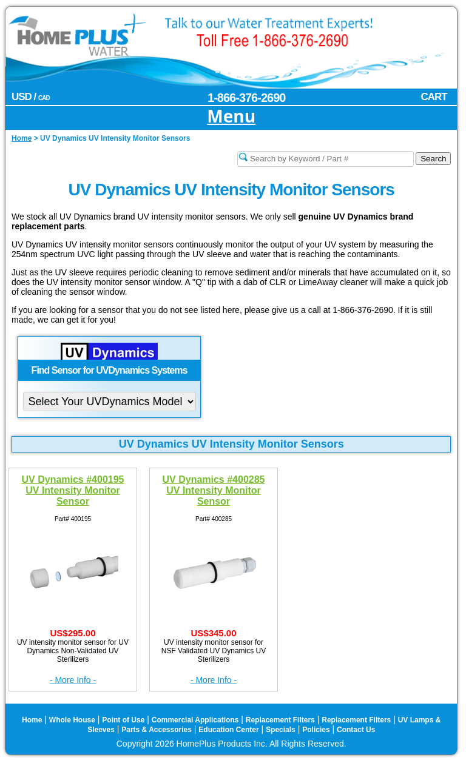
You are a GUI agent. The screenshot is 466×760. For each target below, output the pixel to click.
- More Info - (73, 680)
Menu (231, 116)
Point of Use (123, 720)
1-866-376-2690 (246, 97)
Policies (315, 729)
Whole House (72, 720)
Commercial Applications (195, 720)
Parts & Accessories (156, 729)
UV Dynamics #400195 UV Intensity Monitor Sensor (73, 488)
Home (32, 720)
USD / (31, 97)
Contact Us (356, 729)
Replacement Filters (280, 720)
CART (433, 97)
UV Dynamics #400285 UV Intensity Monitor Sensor (214, 488)
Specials (280, 729)
